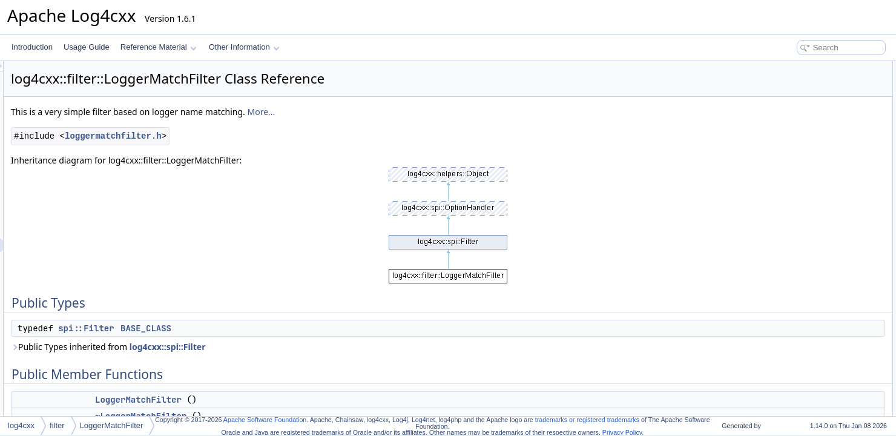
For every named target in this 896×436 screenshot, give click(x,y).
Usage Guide (87, 46)
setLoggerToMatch (801, 148)
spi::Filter (237, 328)
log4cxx (21, 425)
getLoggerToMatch (801, 161)
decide (781, 201)
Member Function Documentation (814, 294)
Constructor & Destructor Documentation (826, 254)
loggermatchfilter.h (264, 136)
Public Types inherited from (259, 346)
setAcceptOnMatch (801, 174)
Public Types (781, 68)
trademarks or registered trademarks (587, 419)
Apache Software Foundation (264, 419)
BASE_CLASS (297, 328)
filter (57, 425)
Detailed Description (793, 214)
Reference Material (158, 46)
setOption (786, 134)
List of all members (791, 387)
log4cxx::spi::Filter (319, 346)
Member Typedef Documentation (813, 227)
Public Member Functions (802, 94)
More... (412, 111)
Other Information (244, 46)
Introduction (32, 46)
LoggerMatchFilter (289, 399)
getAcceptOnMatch (801, 187)
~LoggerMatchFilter (802, 121)
